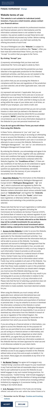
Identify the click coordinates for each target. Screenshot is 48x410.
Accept (6, 404)
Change (24, 9)
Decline (21, 404)
